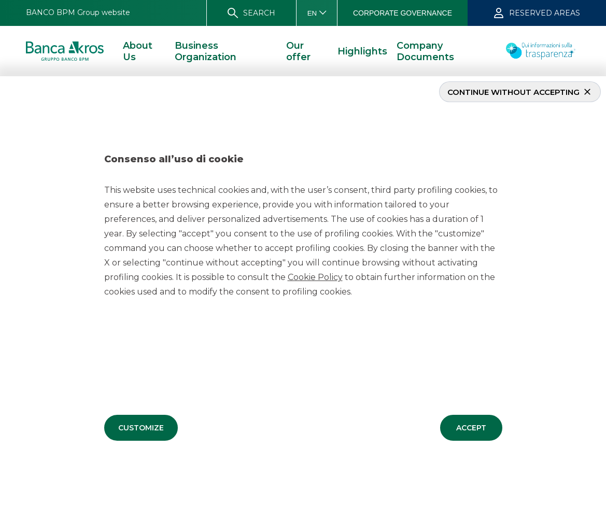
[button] (141, 427)
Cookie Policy (315, 277)
